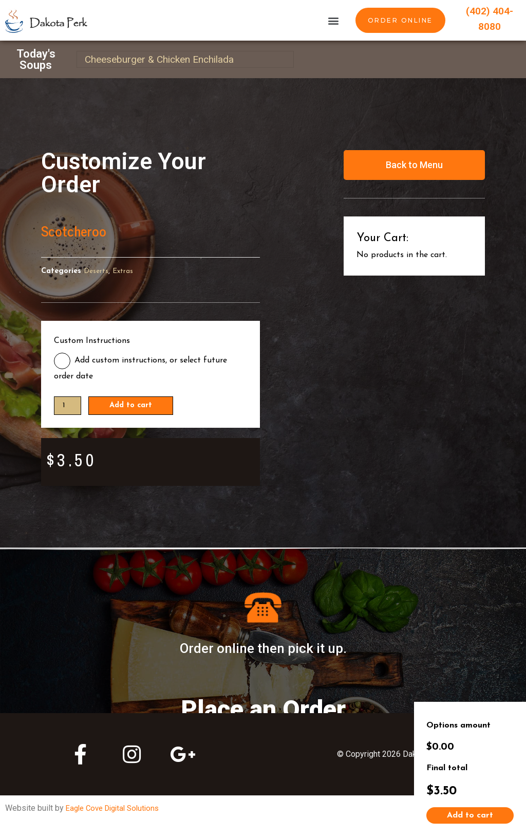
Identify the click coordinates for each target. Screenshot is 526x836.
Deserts (96, 271)
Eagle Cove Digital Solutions (116, 808)
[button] (333, 20)
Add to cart (135, 406)
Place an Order (263, 706)
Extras (124, 271)
